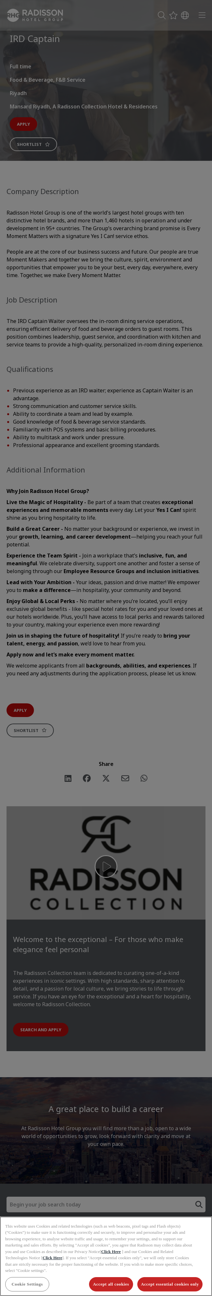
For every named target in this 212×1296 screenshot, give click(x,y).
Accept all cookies (111, 1284)
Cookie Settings (27, 1284)
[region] (106, 1256)
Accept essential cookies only (170, 1284)
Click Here (111, 1251)
